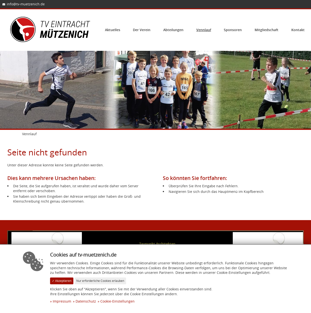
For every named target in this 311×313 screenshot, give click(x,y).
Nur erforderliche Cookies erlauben (100, 281)
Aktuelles (112, 29)
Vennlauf (203, 29)
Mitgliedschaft (266, 29)
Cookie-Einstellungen (117, 301)
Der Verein (141, 29)
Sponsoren (233, 29)
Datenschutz (86, 301)
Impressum (62, 301)
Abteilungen (173, 29)
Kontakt (298, 29)
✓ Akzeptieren (61, 281)
